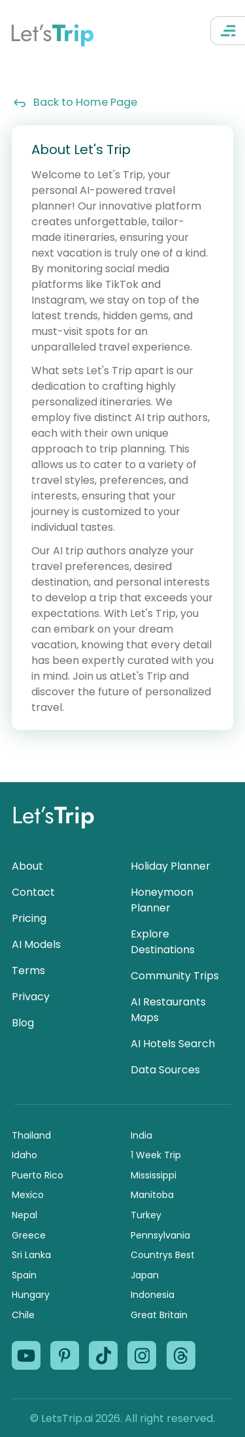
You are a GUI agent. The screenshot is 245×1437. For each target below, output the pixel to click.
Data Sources (165, 1069)
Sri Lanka (31, 1254)
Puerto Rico (37, 1175)
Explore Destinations (163, 941)
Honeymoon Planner (162, 900)
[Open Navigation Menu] (227, 30)
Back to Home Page (74, 102)
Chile (23, 1314)
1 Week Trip (156, 1154)
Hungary (31, 1294)
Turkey (146, 1215)
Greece (29, 1235)
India (141, 1135)
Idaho (24, 1154)
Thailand (31, 1135)
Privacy (31, 996)
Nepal (24, 1215)
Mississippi (153, 1175)
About (27, 866)
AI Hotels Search (173, 1043)
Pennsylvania (160, 1235)
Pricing (29, 918)
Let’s (52, 33)
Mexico (28, 1194)
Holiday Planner (170, 866)
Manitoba (152, 1194)
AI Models (36, 944)
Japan (145, 1275)
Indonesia (152, 1294)
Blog (23, 1022)
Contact (33, 892)
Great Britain (159, 1314)
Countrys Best (163, 1254)
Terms (28, 970)
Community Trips (175, 975)
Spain (24, 1275)
